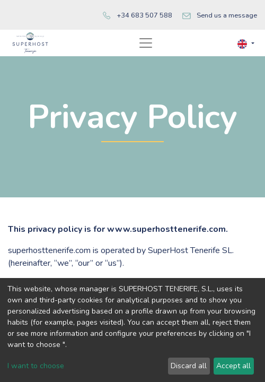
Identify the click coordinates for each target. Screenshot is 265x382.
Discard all (189, 366)
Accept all (233, 366)
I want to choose (35, 366)
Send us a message (227, 15)
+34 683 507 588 (144, 15)
